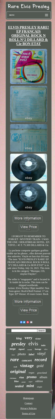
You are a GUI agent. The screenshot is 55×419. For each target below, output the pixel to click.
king (19, 338)
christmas (13, 378)
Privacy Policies (28, 408)
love (13, 355)
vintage (27, 365)
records (29, 349)
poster (24, 382)
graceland (42, 373)
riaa (21, 377)
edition (39, 381)
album (43, 377)
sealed (19, 386)
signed (21, 349)
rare (14, 359)
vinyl (41, 353)
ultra (45, 349)
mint (30, 386)
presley (19, 344)
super (31, 382)
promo (32, 377)
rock (15, 367)
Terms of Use (28, 413)
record (41, 359)
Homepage (28, 398)
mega (13, 348)
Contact (28, 403)
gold (40, 366)
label (31, 354)
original (18, 371)
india (43, 345)
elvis (33, 344)
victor (38, 338)
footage (38, 349)
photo (22, 354)
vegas (31, 372)
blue (16, 381)
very (28, 337)
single (39, 387)
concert (27, 360)
